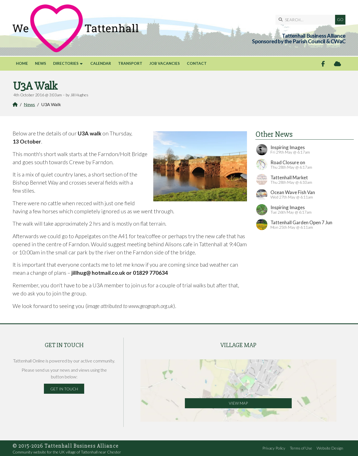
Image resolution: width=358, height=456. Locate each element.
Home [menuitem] (22, 63)
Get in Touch (64, 388)
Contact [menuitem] (197, 63)
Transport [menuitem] (130, 63)
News (29, 104)
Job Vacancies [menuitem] (164, 63)
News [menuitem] (40, 63)
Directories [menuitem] (66, 63)
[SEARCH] (306, 20)
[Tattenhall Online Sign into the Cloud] (337, 64)
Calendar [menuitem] (100, 63)
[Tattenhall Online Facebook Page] (323, 64)
